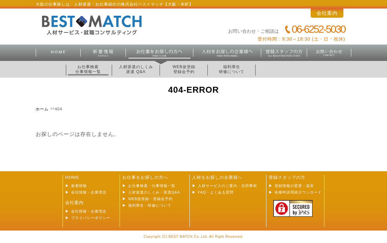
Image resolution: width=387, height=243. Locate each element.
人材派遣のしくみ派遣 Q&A (136, 69)
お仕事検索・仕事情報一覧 (151, 186)
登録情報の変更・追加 (294, 186)
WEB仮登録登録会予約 (183, 69)
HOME (58, 53)
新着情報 (103, 53)
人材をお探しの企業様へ (217, 177)
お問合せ (329, 53)
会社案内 (327, 13)
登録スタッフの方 (284, 53)
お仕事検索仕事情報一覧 (88, 69)
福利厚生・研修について (149, 205)
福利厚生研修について (231, 69)
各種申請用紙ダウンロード (298, 192)
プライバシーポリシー (90, 218)
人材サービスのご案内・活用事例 (227, 186)
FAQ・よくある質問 (216, 192)
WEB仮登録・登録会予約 (150, 199)
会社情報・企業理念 (88, 192)
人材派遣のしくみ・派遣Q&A (154, 192)
